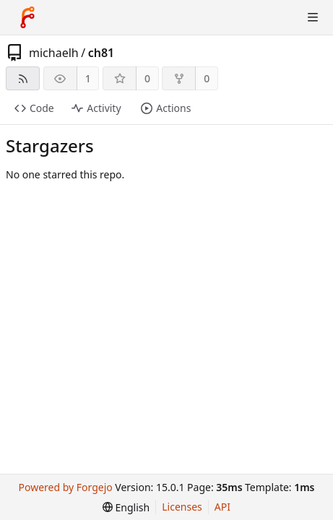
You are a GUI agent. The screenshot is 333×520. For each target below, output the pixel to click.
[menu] (126, 507)
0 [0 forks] (206, 78)
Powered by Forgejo (66, 487)
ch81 (101, 53)
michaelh (54, 53)
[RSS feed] (23, 78)
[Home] (27, 17)
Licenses (182, 507)
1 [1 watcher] (88, 78)
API (222, 507)
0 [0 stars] (147, 78)
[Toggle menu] (313, 17)
